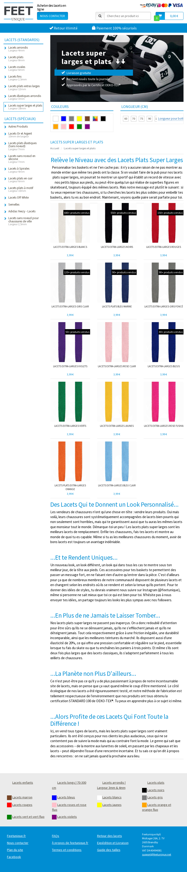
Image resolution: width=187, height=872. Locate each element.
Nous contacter (52, 16)
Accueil (54, 148)
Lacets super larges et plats (79, 148)
